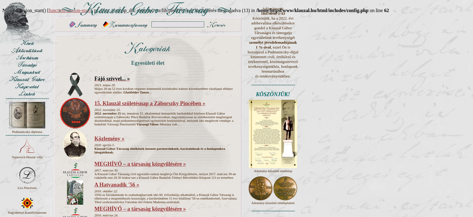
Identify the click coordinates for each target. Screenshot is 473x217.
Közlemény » (109, 139)
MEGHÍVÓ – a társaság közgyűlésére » (140, 164)
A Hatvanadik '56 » (116, 185)
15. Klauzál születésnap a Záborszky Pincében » (149, 103)
